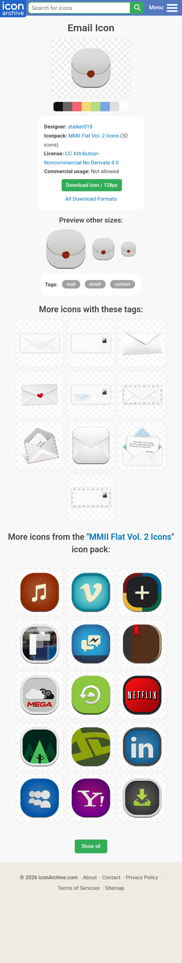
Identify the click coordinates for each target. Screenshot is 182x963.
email (95, 284)
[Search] (137, 8)
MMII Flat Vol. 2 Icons (93, 136)
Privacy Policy (142, 877)
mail (71, 284)
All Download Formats (91, 199)
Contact (111, 877)
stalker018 (80, 126)
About (90, 877)
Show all (91, 846)
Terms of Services (79, 888)
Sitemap (114, 888)
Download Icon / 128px (91, 185)
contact (123, 284)
